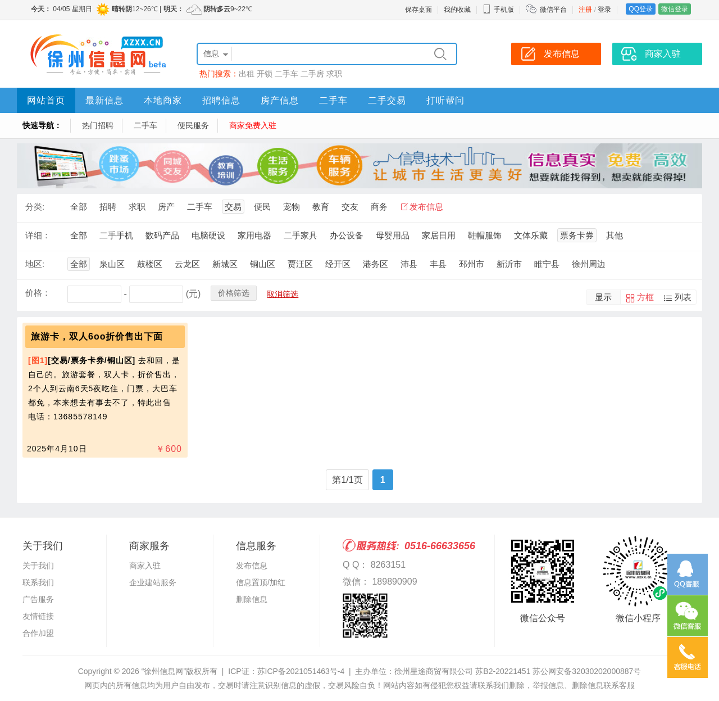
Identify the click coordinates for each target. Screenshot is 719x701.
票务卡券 (577, 235)
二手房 (312, 73)
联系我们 (38, 582)
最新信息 (104, 100)
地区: (34, 264)
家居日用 (439, 235)
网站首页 (46, 100)
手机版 (498, 9)
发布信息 (426, 206)
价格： (38, 292)
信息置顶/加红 (260, 582)
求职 (334, 73)
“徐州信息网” (164, 671)
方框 (645, 297)
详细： (38, 235)
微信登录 (674, 9)
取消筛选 (282, 294)
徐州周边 (589, 264)
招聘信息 (221, 100)
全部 (78, 206)
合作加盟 (38, 632)
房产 (166, 206)
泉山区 (112, 264)
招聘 (107, 206)
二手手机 (116, 235)
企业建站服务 (152, 582)
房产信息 (280, 100)
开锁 (264, 73)
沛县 (409, 264)
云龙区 (187, 264)
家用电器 (254, 235)
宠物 (291, 206)
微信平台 (553, 9)
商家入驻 (145, 565)
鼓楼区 (149, 264)
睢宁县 (546, 264)
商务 (379, 206)
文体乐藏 (531, 235)
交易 (233, 206)
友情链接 (38, 616)
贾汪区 (300, 264)
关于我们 (38, 565)
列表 (683, 297)
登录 (604, 9)
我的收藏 (457, 9)
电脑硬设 (208, 235)
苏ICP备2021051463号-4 (301, 671)
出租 (246, 73)
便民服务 (193, 125)
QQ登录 (641, 9)
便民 (262, 206)
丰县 (438, 264)
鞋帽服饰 (485, 235)
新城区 (225, 264)
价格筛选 (233, 292)
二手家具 (300, 235)
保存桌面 (418, 9)
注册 (585, 9)
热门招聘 (97, 125)
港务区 (375, 264)
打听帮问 (445, 100)
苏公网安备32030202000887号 (587, 671)
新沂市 (509, 264)
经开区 (338, 264)
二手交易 (387, 100)
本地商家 (163, 100)
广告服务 (38, 599)
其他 (614, 235)
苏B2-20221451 (502, 671)
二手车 (286, 73)
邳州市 (471, 264)
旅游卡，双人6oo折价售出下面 (97, 336)
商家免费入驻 (252, 125)
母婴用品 (392, 235)
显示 (603, 297)
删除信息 (251, 599)
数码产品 (162, 235)
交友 (350, 206)
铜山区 (262, 264)
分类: (34, 206)
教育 (320, 206)
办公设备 (346, 235)
